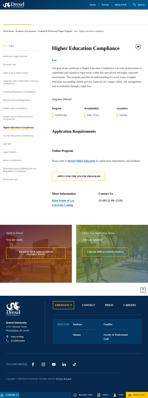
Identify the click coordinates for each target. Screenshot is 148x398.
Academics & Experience (26, 31)
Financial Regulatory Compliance (19, 92)
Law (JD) (7, 145)
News (93, 4)
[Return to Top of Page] (143, 290)
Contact (88, 305)
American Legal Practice (15, 56)
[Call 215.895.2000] (15, 341)
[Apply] (103, 395)
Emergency (63, 305)
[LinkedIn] (64, 364)
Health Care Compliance (15, 109)
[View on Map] (15, 337)
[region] (98, 108)
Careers (129, 305)
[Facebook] (33, 364)
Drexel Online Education (81, 160)
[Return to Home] (13, 5)
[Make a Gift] (137, 395)
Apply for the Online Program (78, 176)
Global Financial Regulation (16, 101)
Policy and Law (10, 181)
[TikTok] (74, 364)
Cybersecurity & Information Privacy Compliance (20, 82)
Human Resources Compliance (18, 137)
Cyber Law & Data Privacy (15, 73)
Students (77, 324)
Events (105, 4)
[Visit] (118, 395)
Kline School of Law (63, 200)
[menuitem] (17, 17)
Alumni (77, 334)
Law (76, 31)
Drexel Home (8, 31)
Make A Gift (120, 4)
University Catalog (62, 205)
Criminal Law (9, 65)
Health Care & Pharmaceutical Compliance (18, 118)
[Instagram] (43, 364)
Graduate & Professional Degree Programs (55, 31)
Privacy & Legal (63, 379)
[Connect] (10, 395)
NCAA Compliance (12, 162)
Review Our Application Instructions (36, 253)
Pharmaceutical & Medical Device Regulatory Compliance (19, 171)
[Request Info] (83, 395)
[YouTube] (54, 364)
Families (108, 324)
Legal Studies (9, 154)
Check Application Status (105, 252)
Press (109, 305)
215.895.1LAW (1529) (110, 200)
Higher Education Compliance (18, 128)
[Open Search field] (139, 5)
